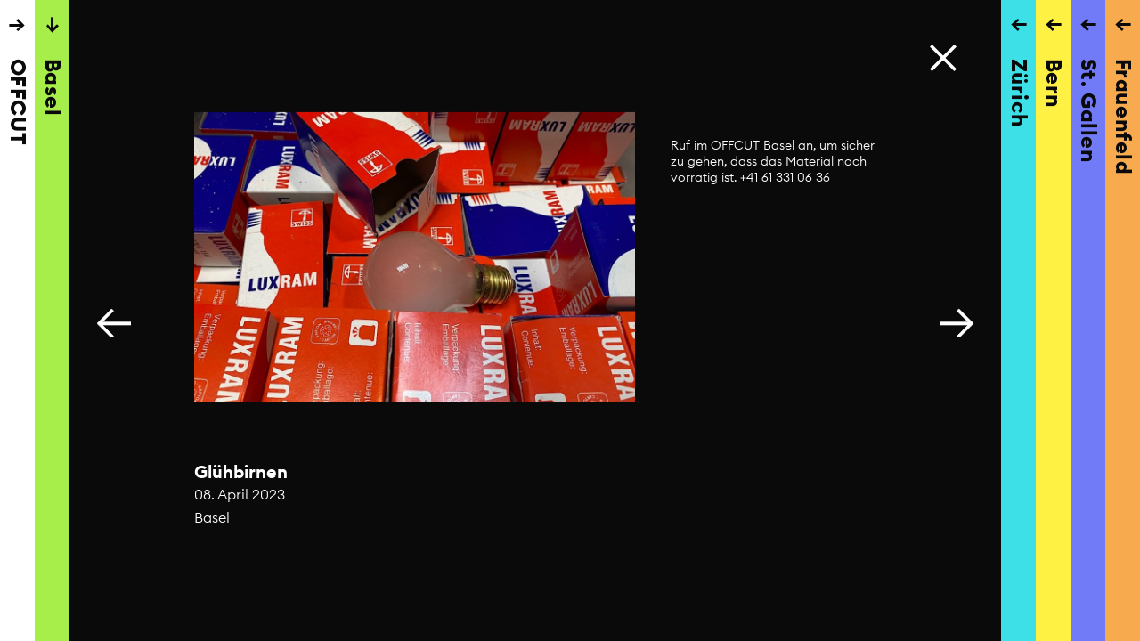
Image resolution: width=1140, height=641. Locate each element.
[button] (956, 320)
